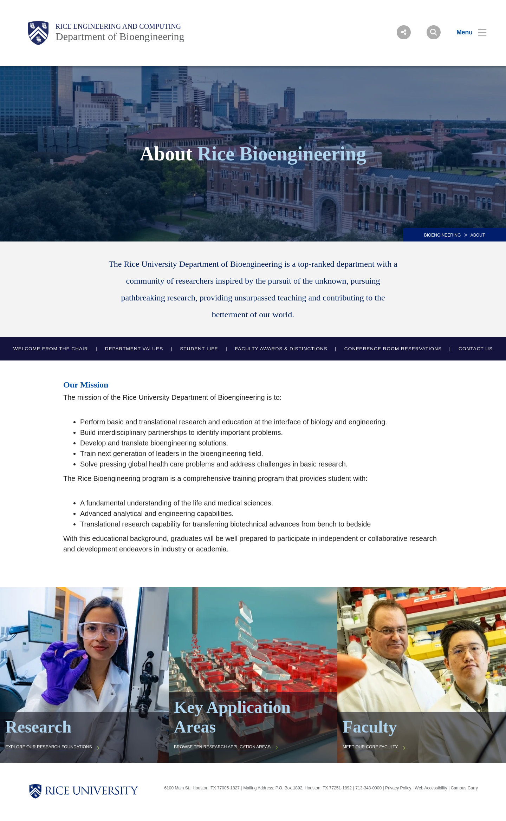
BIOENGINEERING (442, 235)
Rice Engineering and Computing (118, 26)
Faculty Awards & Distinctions (281, 348)
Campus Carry (464, 788)
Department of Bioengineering (120, 36)
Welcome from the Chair (50, 348)
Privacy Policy (398, 788)
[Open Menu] (467, 32)
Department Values (134, 348)
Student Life (199, 348)
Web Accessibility (431, 788)
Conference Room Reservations (393, 348)
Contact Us (476, 348)
